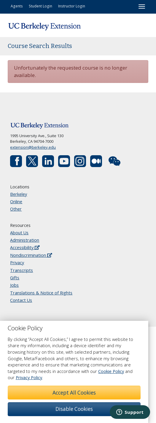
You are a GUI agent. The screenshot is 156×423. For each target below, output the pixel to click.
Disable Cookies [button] (74, 409)
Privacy (17, 262)
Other (16, 209)
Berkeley (18, 194)
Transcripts (21, 270)
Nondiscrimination (31, 255)
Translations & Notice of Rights (41, 293)
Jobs (14, 285)
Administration (24, 240)
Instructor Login (71, 6)
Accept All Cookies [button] (74, 392)
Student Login (40, 6)
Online (16, 201)
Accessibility (24, 247)
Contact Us (21, 300)
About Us (19, 232)
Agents (17, 6)
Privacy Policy (29, 377)
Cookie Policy (111, 371)
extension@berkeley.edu (33, 147)
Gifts (14, 278)
